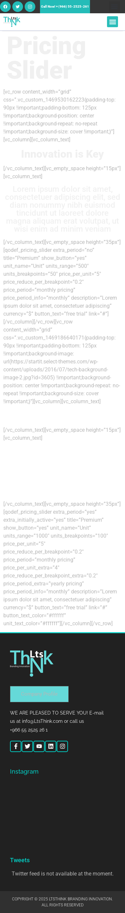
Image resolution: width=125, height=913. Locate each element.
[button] (114, 6)
